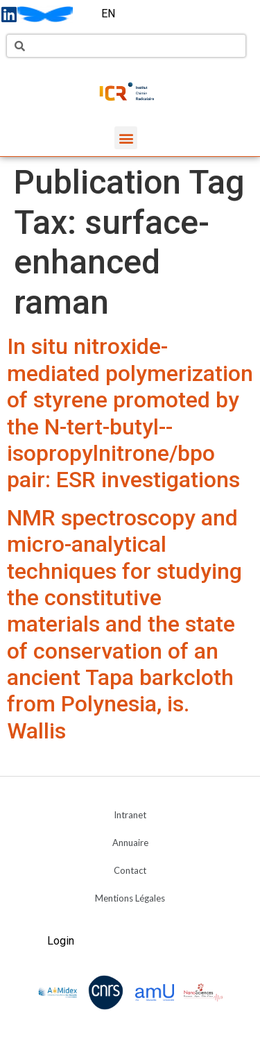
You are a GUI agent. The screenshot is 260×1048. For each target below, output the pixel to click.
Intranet (130, 814)
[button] (125, 137)
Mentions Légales (130, 898)
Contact (130, 870)
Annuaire (130, 842)
